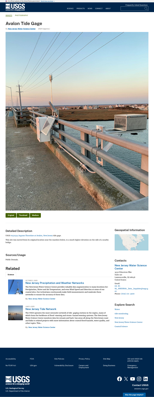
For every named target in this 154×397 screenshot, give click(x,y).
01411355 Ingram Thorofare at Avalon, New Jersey (32, 235)
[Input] (134, 8)
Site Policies (59, 359)
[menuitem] (70, 7)
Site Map (106, 359)
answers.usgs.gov (141, 389)
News (90, 8)
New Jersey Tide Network (40, 309)
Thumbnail (23, 215)
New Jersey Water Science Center (22, 29)
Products (81, 8)
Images (9, 15)
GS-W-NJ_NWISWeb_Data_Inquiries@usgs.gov (131, 288)
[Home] (15, 10)
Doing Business (109, 366)
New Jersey (119, 318)
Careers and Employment (84, 367)
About (108, 8)
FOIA (32, 359)
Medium (35, 215)
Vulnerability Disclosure (63, 366)
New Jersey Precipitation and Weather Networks (54, 282)
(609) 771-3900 (127, 294)
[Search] (146, 8)
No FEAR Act (11, 366)
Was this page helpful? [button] (134, 395)
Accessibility (11, 359)
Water (117, 309)
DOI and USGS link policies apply (134, 360)
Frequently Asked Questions (136, 5)
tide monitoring (121, 314)
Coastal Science (121, 326)
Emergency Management (132, 367)
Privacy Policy (84, 359)
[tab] (11, 274)
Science (70, 8)
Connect (99, 8)
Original (11, 215)
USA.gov (33, 366)
